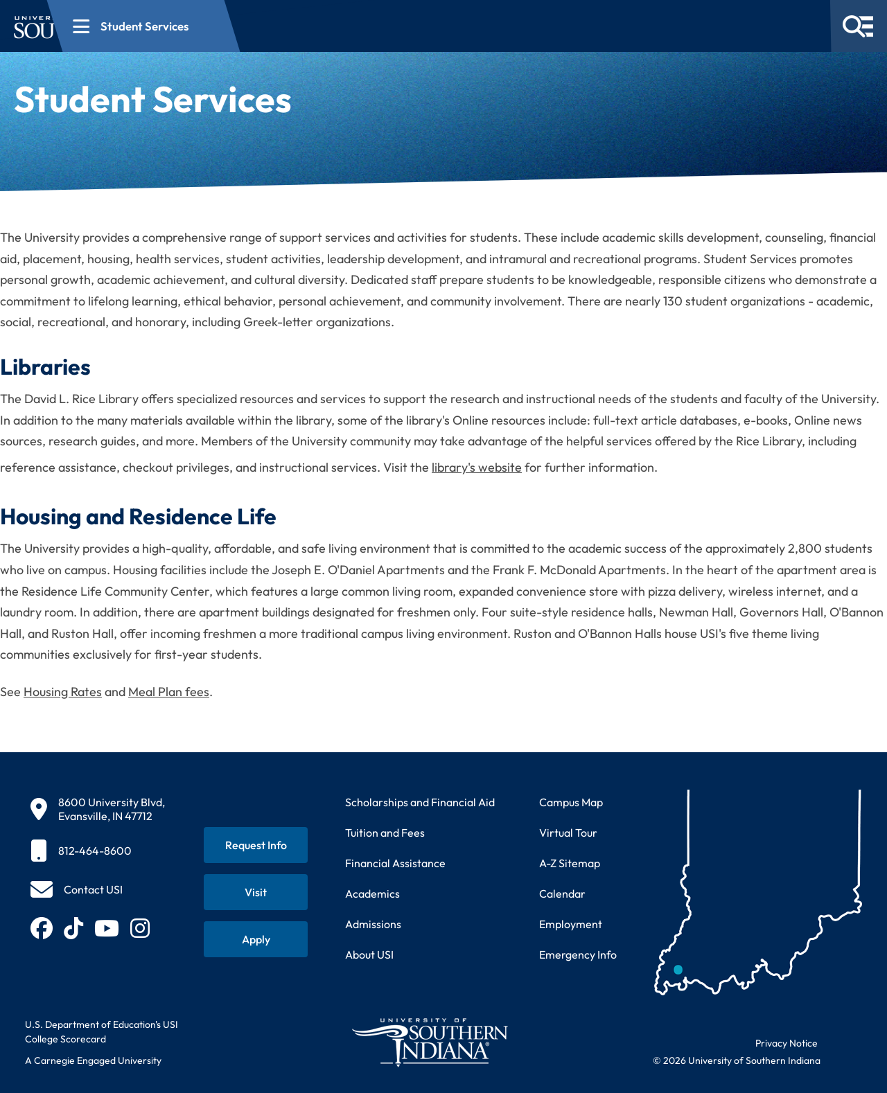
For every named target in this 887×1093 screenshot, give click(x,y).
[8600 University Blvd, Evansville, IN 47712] (97, 809)
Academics (372, 893)
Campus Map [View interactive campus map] (571, 802)
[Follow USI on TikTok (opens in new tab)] (73, 928)
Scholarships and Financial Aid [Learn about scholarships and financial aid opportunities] (420, 802)
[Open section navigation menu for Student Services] (327, 26)
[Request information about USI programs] (256, 845)
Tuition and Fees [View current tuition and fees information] (385, 832)
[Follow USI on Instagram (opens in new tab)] (140, 928)
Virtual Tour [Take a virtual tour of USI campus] (568, 832)
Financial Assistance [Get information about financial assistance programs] (395, 863)
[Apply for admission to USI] (256, 939)
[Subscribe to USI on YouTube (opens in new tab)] (107, 928)
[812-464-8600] (97, 850)
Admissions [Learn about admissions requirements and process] (373, 924)
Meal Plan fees (168, 692)
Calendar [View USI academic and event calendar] (562, 893)
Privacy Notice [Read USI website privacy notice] (786, 1043)
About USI (369, 954)
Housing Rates (63, 692)
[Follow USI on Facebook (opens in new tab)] (41, 928)
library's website (477, 467)
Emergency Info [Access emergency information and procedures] (578, 954)
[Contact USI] (76, 889)
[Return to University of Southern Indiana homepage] (429, 1042)
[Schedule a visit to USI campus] (256, 892)
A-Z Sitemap (569, 863)
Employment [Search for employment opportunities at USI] (570, 924)
